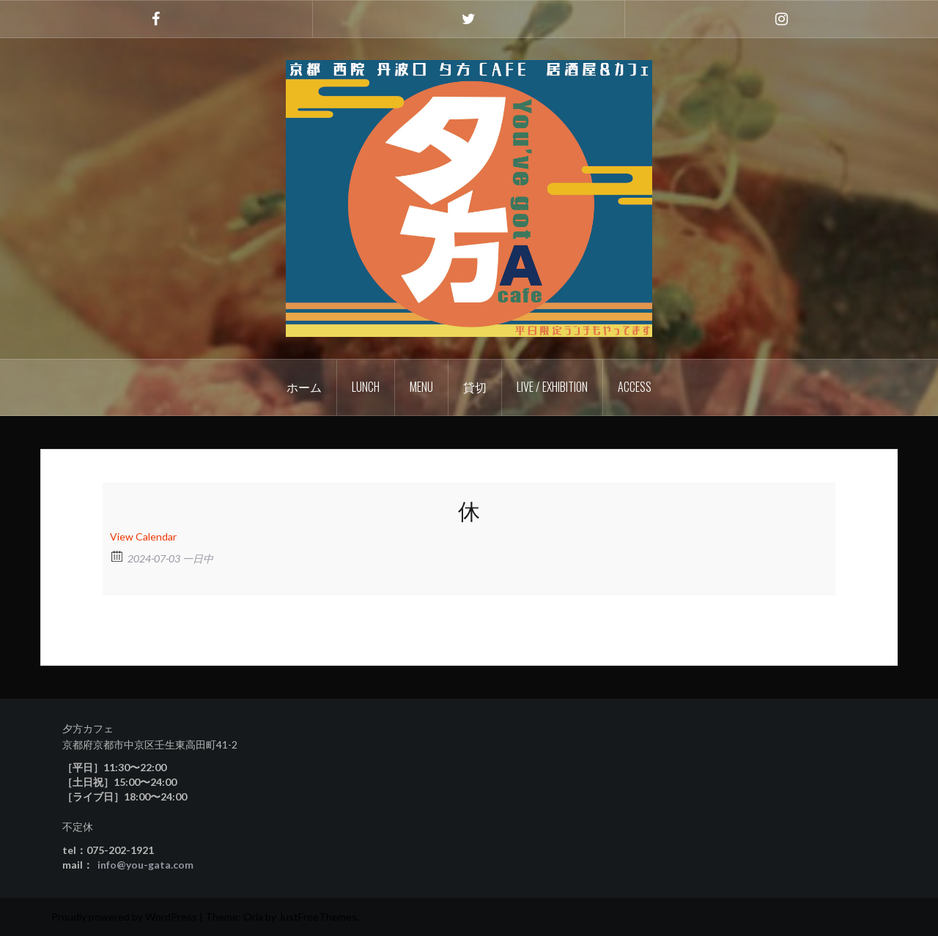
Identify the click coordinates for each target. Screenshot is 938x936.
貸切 (475, 386)
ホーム (304, 386)
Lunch (366, 386)
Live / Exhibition (552, 386)
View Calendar (143, 536)
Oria (253, 916)
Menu (421, 386)
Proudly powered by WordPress (124, 916)
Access (634, 386)
